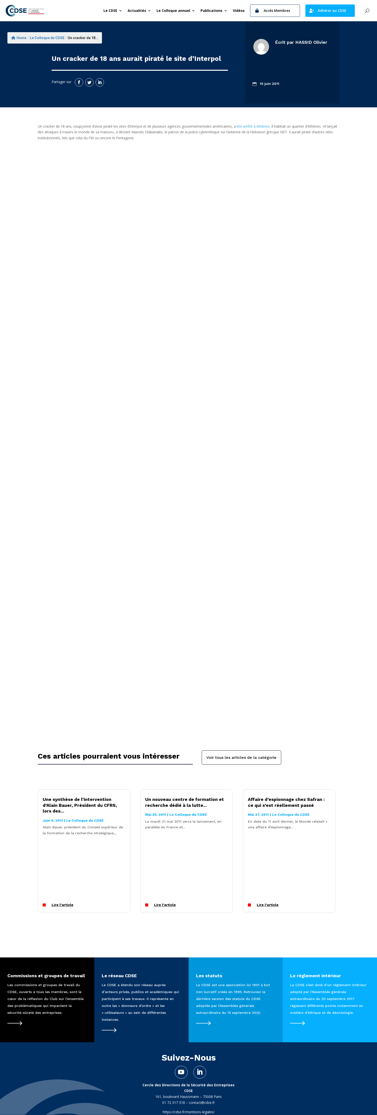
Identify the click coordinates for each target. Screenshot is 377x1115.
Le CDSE (110, 10)
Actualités (137, 10)
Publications (211, 10)
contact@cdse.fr (202, 1102)
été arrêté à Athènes (253, 126)
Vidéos (239, 10)
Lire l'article (62, 905)
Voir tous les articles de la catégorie (241, 757)
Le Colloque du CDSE (47, 38)
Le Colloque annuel (173, 10)
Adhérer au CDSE (332, 10)
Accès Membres (277, 10)
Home (18, 38)
